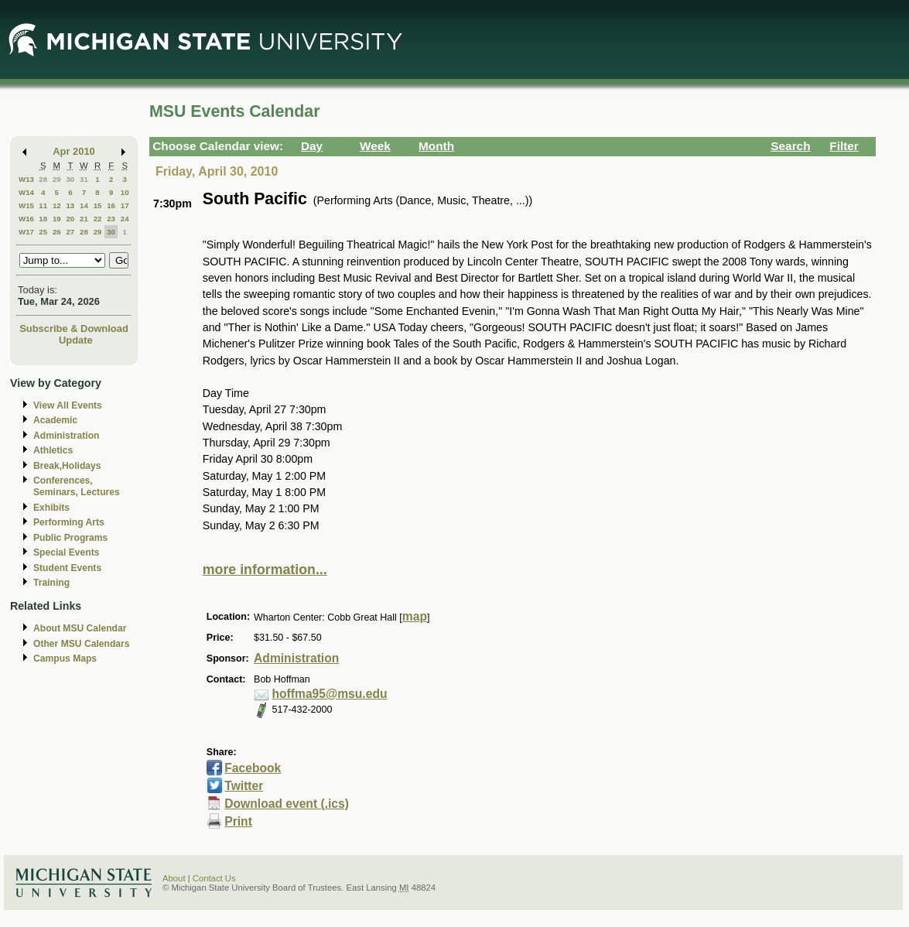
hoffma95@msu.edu (330, 693)
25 (43, 231)
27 (70, 231)
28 (43, 179)
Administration (66, 435)
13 (70, 205)
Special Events (66, 552)
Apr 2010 (74, 151)
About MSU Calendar (79, 628)
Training (51, 582)
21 (84, 218)
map (414, 616)
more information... (265, 569)
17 (125, 205)
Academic (55, 420)
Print (238, 821)
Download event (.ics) (286, 803)
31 (84, 179)
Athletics (53, 450)
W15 (26, 205)
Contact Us (214, 878)
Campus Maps (65, 658)
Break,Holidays (67, 465)
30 (70, 179)
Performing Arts (68, 522)
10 (125, 192)
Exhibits (51, 507)
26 (57, 231)
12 (57, 205)
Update (76, 340)
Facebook (252, 768)
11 (43, 205)
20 (70, 218)
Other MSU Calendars (81, 643)
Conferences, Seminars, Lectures (76, 486)
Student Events (67, 568)
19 (57, 218)
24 (125, 218)
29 (57, 179)
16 (111, 205)
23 (111, 218)
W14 (26, 192)
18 (43, 218)
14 (84, 205)
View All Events (67, 405)
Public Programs (70, 537)
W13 (26, 179)
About (174, 878)
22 (98, 218)
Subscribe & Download (73, 328)
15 (98, 205)
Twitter (243, 785)
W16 (26, 218)
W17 (26, 231)
